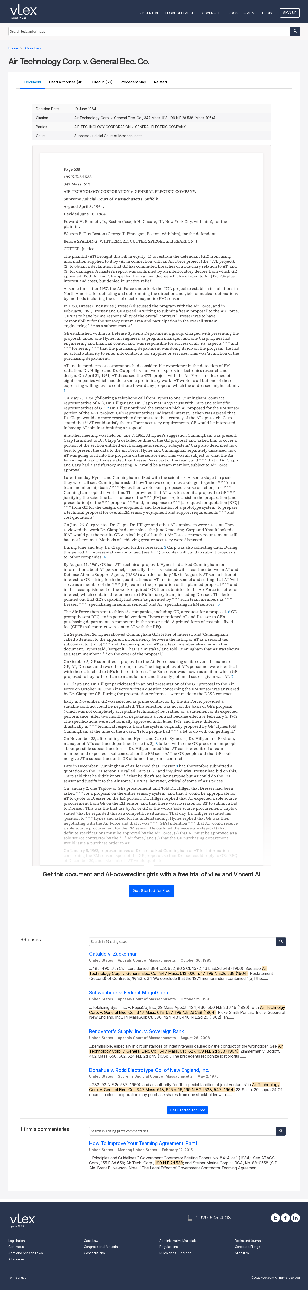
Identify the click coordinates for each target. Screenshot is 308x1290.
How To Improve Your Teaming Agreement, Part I (143, 1143)
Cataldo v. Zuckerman (113, 954)
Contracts (16, 1247)
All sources (16, 1259)
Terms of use (17, 1277)
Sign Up (289, 13)
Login (267, 13)
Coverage (211, 13)
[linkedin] (295, 1217)
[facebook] (285, 1217)
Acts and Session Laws (25, 1253)
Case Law (91, 1241)
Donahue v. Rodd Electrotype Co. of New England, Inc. (149, 1070)
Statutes (242, 1253)
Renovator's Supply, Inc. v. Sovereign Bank (136, 1031)
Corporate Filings (247, 1247)
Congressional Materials (102, 1247)
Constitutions (94, 1253)
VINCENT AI (148, 13)
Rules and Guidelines (175, 1253)
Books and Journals (249, 1241)
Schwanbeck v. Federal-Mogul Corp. (129, 993)
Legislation (16, 1241)
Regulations (168, 1247)
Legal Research (179, 13)
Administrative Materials (177, 1241)
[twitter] (275, 1217)
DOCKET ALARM (241, 13)
